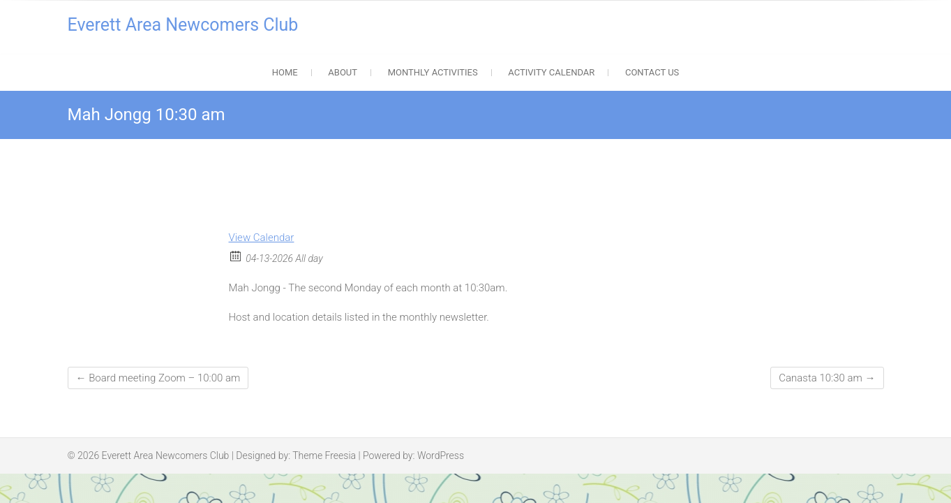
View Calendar (261, 237)
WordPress (440, 455)
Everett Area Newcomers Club (183, 25)
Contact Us (652, 72)
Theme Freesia (324, 455)
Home (285, 72)
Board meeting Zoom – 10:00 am (158, 378)
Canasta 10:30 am (827, 378)
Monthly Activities (433, 72)
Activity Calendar (551, 72)
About (342, 72)
